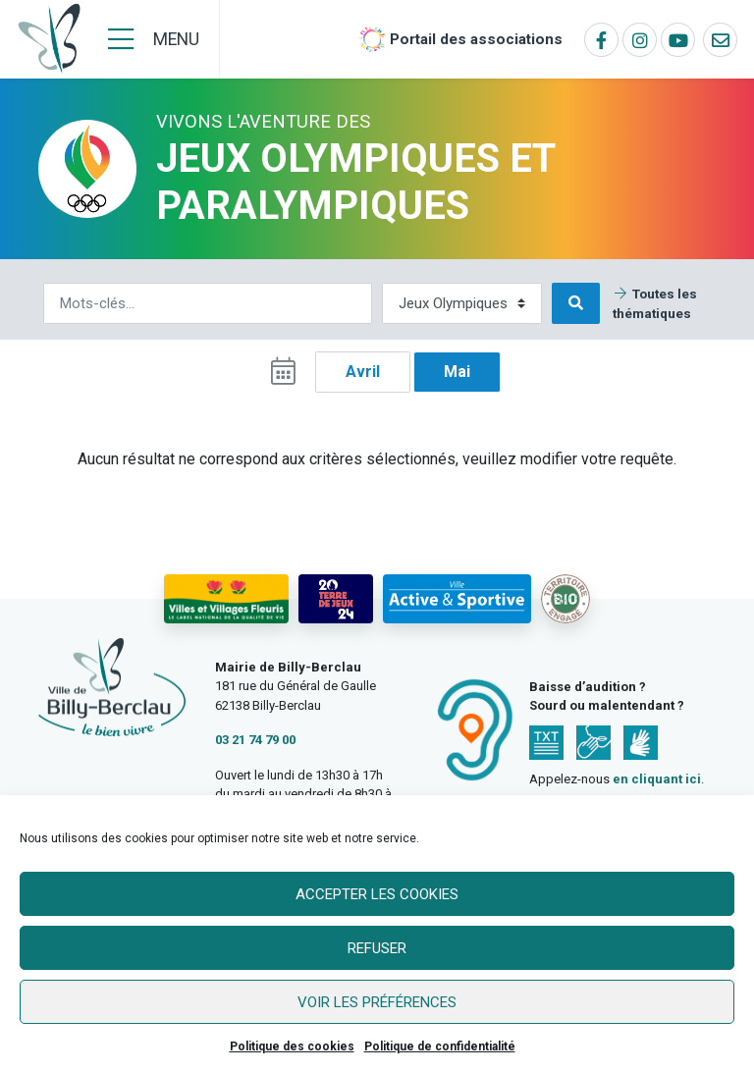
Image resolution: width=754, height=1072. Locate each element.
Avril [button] (363, 371)
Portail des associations (476, 39)
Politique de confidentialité (439, 1046)
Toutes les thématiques (655, 303)
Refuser (377, 948)
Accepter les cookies (377, 894)
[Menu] (153, 39)
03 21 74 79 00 (255, 739)
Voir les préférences (377, 1002)
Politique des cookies (292, 1046)
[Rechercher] (207, 304)
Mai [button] (457, 371)
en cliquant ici (657, 779)
